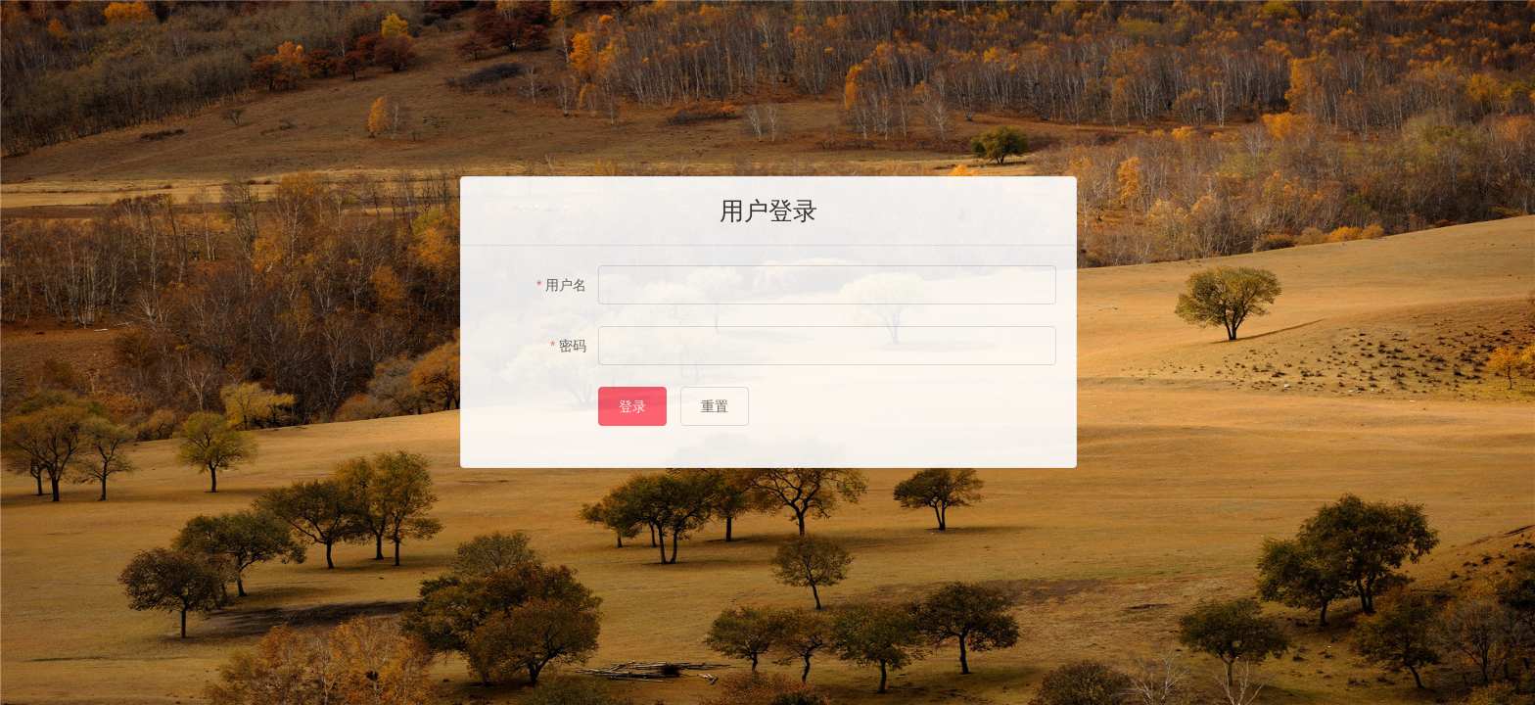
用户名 (565, 285)
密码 (572, 345)
